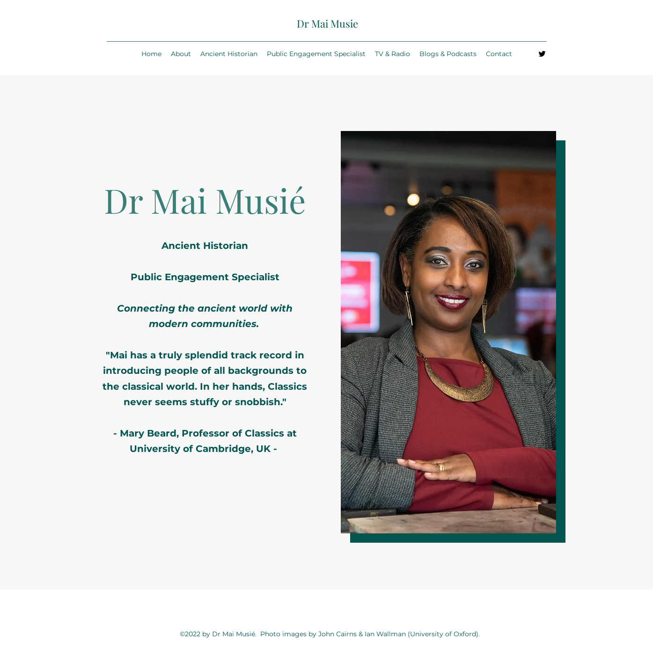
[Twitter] (542, 53)
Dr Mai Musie (327, 23)
